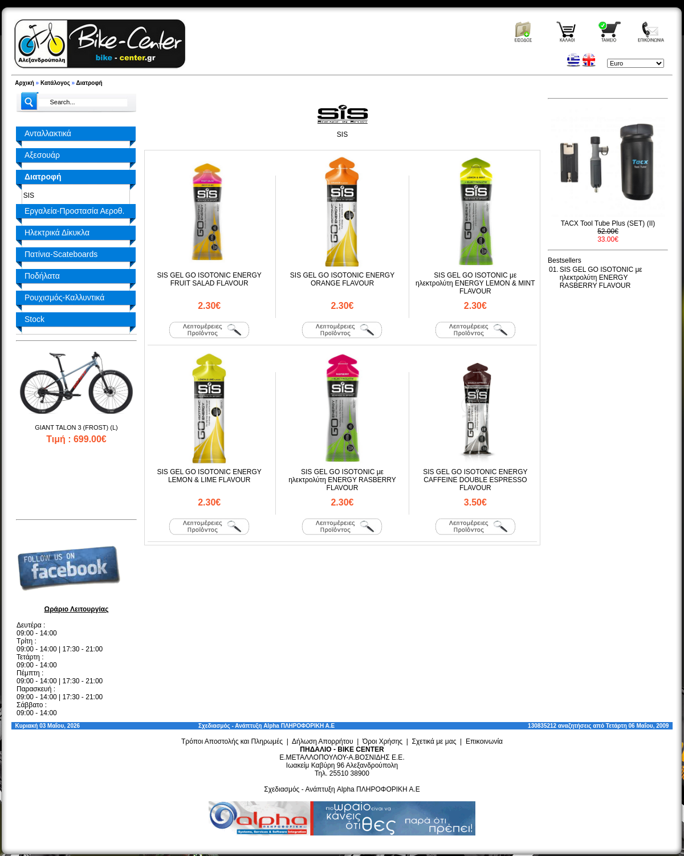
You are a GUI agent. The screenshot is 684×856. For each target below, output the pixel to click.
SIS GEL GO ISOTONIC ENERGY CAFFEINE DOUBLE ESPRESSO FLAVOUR (475, 480)
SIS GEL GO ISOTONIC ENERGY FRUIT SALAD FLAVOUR (209, 279)
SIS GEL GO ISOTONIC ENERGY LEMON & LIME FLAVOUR (209, 476)
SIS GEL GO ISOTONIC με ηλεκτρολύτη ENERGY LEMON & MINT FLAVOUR (475, 283)
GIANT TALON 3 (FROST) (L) (76, 427)
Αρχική (24, 83)
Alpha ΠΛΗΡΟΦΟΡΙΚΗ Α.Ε (299, 726)
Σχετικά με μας (434, 741)
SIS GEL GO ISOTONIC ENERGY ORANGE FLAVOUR (342, 279)
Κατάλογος (55, 83)
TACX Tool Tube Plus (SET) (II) (608, 223)
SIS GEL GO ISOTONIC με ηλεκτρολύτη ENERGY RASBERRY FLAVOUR (342, 480)
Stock (34, 319)
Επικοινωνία (484, 741)
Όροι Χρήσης (382, 741)
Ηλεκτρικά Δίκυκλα (57, 232)
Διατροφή (89, 83)
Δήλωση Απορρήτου (322, 741)
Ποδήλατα (42, 275)
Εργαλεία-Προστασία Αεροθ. (74, 210)
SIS (26, 195)
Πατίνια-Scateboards (61, 254)
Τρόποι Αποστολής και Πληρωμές (232, 741)
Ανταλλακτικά (48, 133)
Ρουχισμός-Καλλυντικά (64, 297)
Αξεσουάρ (42, 155)
